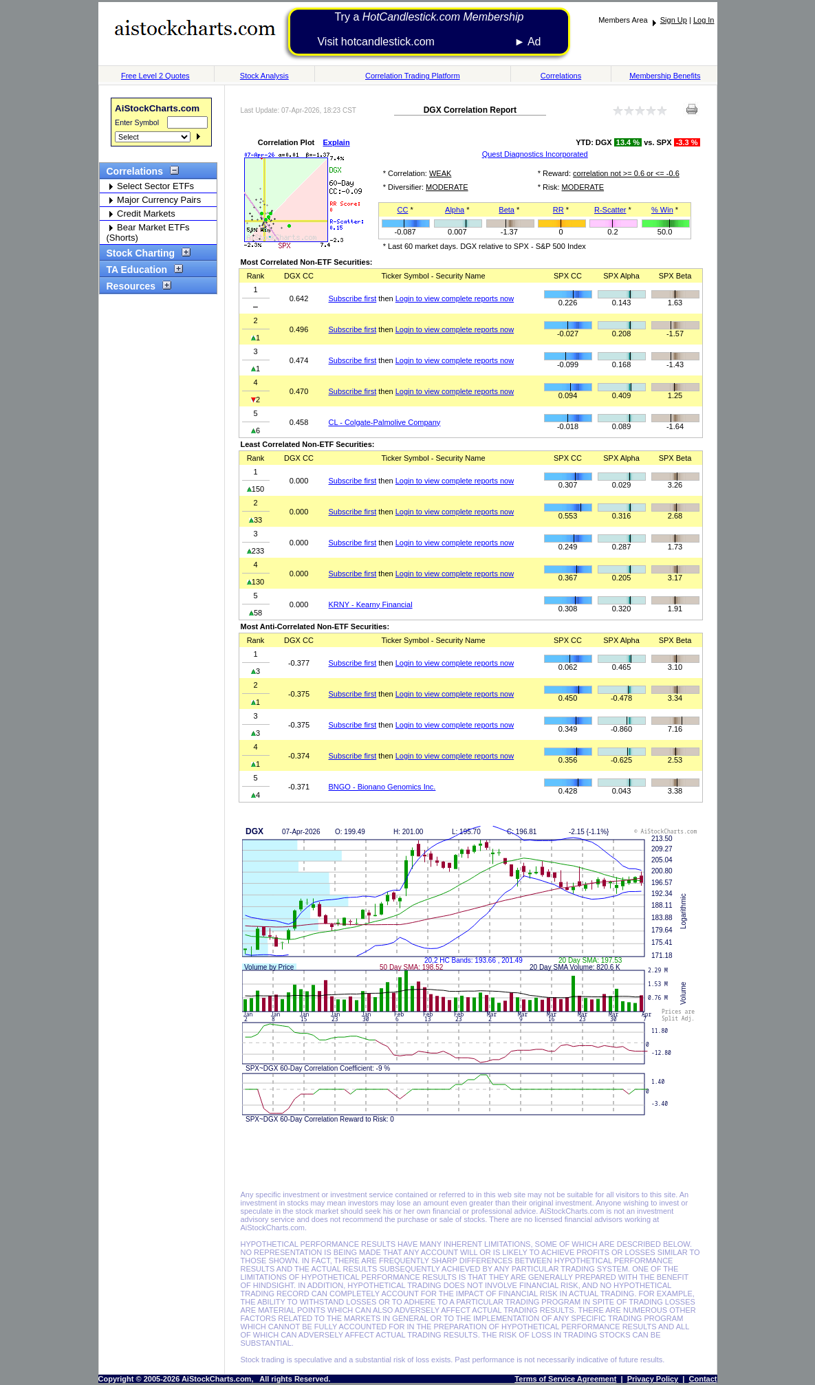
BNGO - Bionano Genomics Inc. (382, 787)
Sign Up (673, 20)
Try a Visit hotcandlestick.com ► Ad (429, 29)
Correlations (561, 76)
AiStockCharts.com (157, 108)
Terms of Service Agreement (565, 1379)
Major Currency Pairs (154, 200)
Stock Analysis (264, 76)
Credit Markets (141, 213)
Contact (703, 1379)
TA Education (142, 269)
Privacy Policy (653, 1379)
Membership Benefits (664, 76)
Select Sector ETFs (151, 186)
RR (558, 210)
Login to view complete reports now (454, 298)
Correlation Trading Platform (412, 76)
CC (402, 210)
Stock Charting (145, 253)
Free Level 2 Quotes (155, 76)
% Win (662, 210)
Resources (136, 286)
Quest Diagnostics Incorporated (535, 154)
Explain (336, 142)
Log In (704, 20)
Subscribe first (353, 298)
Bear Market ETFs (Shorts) (148, 232)
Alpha (454, 210)
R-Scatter (610, 210)
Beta (506, 210)
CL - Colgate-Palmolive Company (385, 422)
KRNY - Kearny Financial (371, 604)
